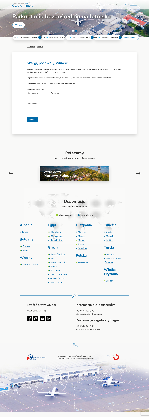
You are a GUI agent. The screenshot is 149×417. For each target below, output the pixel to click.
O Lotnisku (31, 47)
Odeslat (32, 119)
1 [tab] (73, 31)
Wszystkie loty (130, 37)
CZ (105, 4)
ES (117, 4)
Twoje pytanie (32, 104)
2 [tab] (76, 31)
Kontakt (40, 47)
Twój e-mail (55, 93)
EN (109, 4)
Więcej (18, 25)
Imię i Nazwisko (32, 93)
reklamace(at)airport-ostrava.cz (90, 331)
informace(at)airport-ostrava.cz (90, 315)
